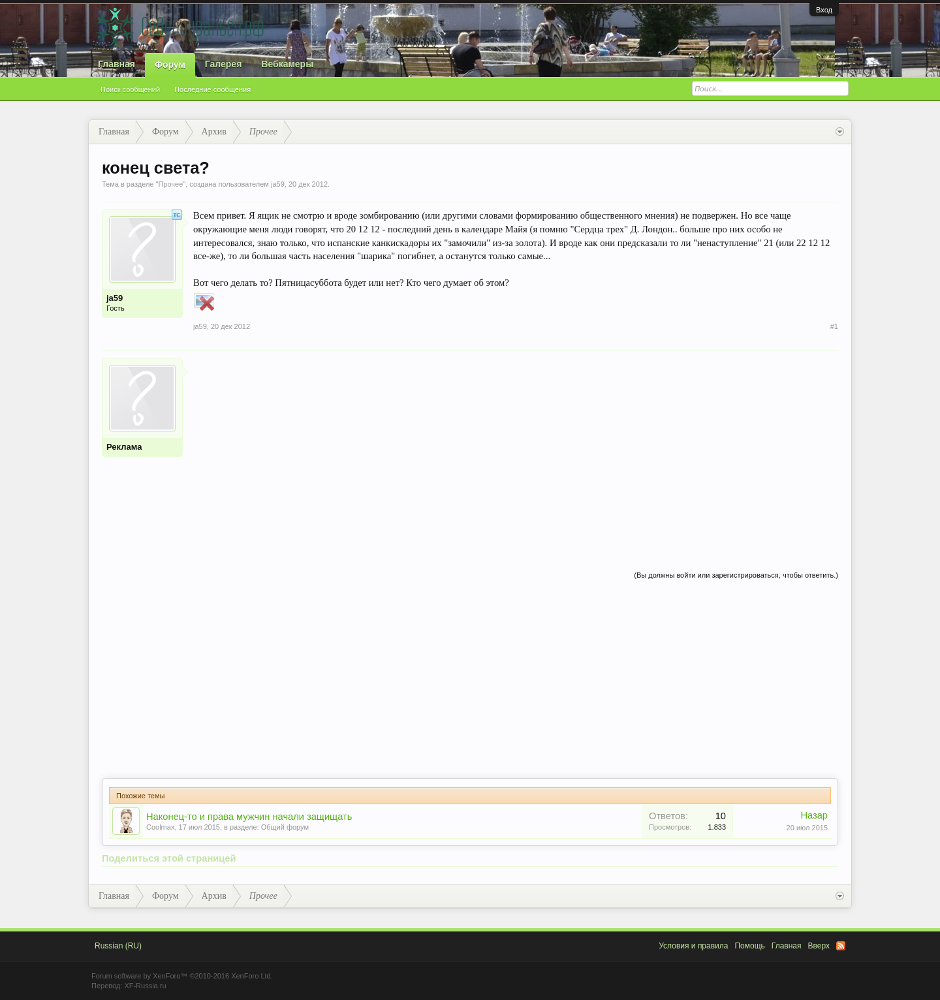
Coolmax (160, 827)
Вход (824, 10)
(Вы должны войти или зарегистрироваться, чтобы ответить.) (736, 575)
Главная (116, 64)
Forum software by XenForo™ (182, 976)
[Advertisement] (515, 449)
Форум (170, 64)
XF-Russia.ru (145, 986)
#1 (834, 326)
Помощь (749, 945)
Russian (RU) (118, 945)
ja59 (278, 184)
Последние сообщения (212, 89)
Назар (814, 815)
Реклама (124, 447)
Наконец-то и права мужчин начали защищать (249, 816)
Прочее (170, 184)
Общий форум (285, 827)
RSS (840, 945)
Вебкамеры (287, 64)
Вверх (819, 945)
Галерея (223, 64)
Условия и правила (693, 945)
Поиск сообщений (130, 89)
